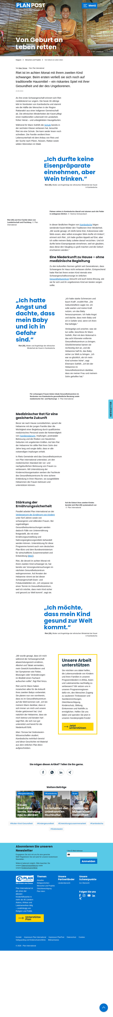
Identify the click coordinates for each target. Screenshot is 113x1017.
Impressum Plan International (35, 1003)
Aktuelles (40, 946)
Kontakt (18, 1003)
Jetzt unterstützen (77, 793)
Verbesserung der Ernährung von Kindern (35, 581)
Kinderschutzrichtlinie (29, 934)
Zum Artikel (29, 870)
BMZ (30, 622)
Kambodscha (86, 259)
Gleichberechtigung (44, 955)
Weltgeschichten (43, 949)
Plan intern (41, 957)
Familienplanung (27, 502)
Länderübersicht (64, 949)
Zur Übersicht (84, 949)
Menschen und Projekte (33, 60)
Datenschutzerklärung (29, 932)
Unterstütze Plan (33, 984)
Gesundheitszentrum (59, 314)
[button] (43, 838)
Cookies (82, 1003)
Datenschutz (71, 1003)
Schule (47, 125)
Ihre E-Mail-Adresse (75, 917)
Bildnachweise (53, 1006)
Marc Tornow (23, 68)
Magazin (18, 60)
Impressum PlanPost (56, 1003)
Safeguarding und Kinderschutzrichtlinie (31, 1006)
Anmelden (88, 927)
